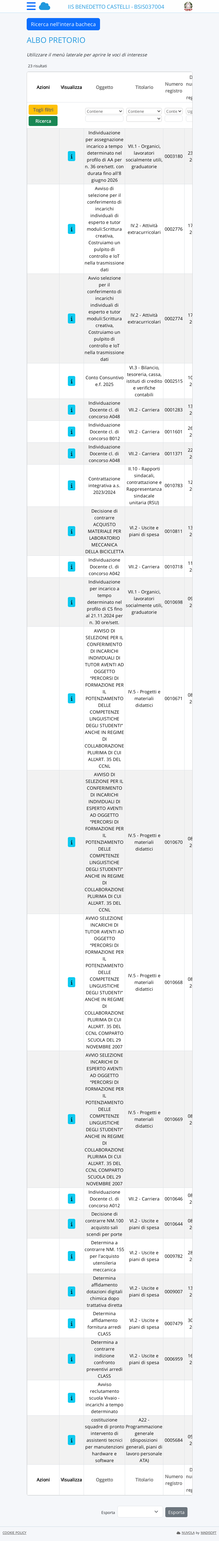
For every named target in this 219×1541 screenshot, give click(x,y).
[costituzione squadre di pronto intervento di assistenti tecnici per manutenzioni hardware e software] (71, 1440)
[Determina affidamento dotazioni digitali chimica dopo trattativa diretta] (71, 1291)
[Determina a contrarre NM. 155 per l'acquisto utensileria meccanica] (71, 1256)
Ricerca (43, 121)
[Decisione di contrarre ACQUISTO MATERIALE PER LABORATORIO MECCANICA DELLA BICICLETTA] (71, 531)
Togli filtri (43, 110)
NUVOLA (186, 1533)
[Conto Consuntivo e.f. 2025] (71, 381)
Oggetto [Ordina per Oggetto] (104, 87)
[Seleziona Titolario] (143, 118)
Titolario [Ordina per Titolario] (144, 87)
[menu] (140, 1511)
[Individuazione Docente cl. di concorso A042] (71, 567)
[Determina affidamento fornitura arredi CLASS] (71, 1323)
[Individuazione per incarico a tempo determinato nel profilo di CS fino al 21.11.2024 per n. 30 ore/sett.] (71, 602)
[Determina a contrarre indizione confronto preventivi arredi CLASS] (71, 1359)
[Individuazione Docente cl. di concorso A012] (71, 1199)
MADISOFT (208, 1533)
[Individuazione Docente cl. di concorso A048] (71, 410)
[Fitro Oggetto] (104, 118)
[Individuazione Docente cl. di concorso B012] (71, 432)
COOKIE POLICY (14, 1533)
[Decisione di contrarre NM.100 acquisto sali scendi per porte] (71, 1224)
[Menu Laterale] (31, 8)
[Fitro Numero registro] (174, 118)
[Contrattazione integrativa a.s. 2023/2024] (71, 485)
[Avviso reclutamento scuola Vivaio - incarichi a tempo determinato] (71, 1398)
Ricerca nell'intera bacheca (63, 24)
